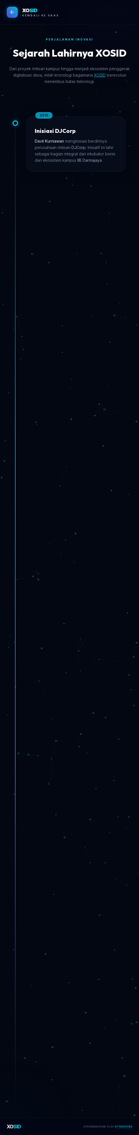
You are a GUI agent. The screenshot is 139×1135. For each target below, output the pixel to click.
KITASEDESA (123, 1126)
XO (14, 1126)
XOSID (100, 75)
